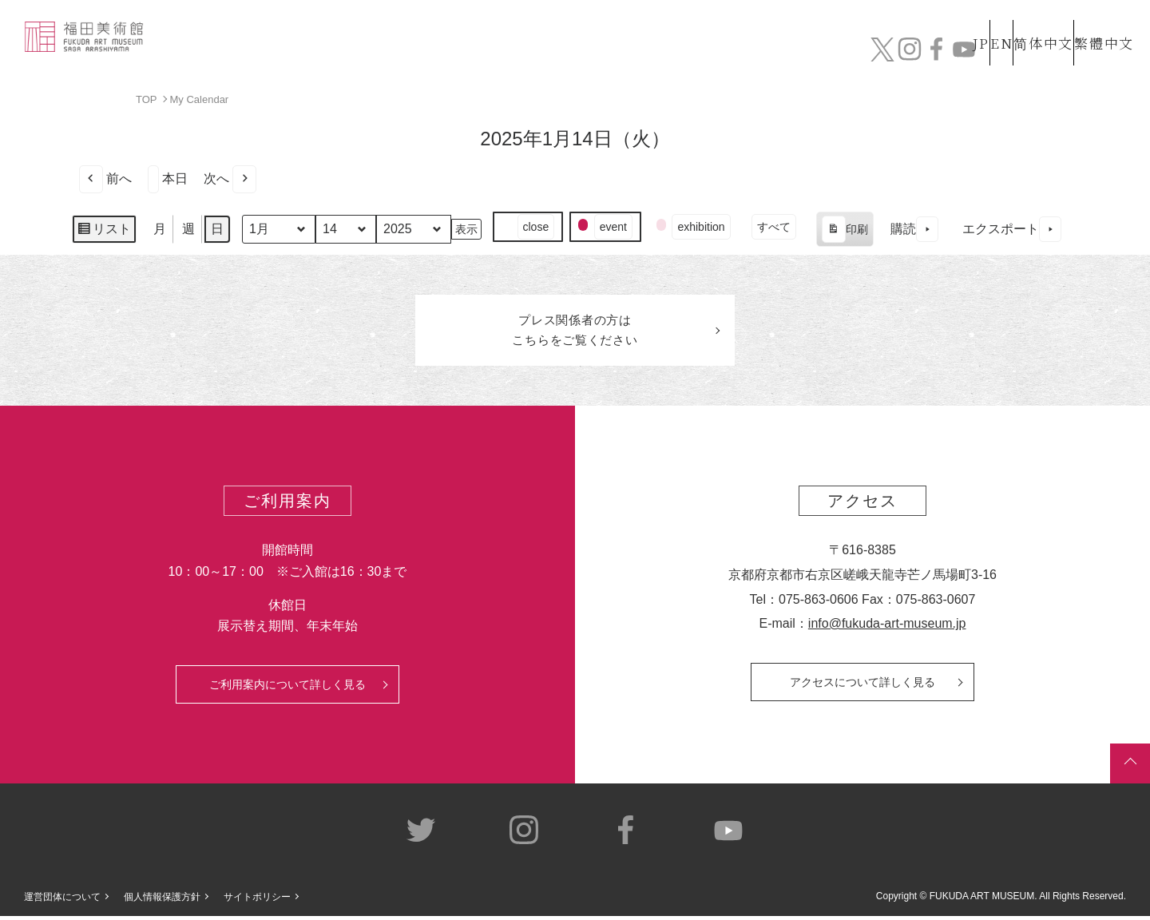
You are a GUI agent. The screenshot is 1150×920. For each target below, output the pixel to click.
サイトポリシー (257, 900)
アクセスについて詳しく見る (862, 685)
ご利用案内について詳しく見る (287, 687)
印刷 (844, 231)
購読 (914, 229)
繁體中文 (1101, 23)
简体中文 (1026, 23)
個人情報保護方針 (162, 900)
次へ (230, 178)
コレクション (601, 54)
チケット (1090, 54)
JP (917, 23)
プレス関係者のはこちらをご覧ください (575, 332)
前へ (105, 178)
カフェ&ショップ (908, 54)
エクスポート (1011, 229)
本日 (168, 178)
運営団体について (62, 900)
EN (967, 23)
